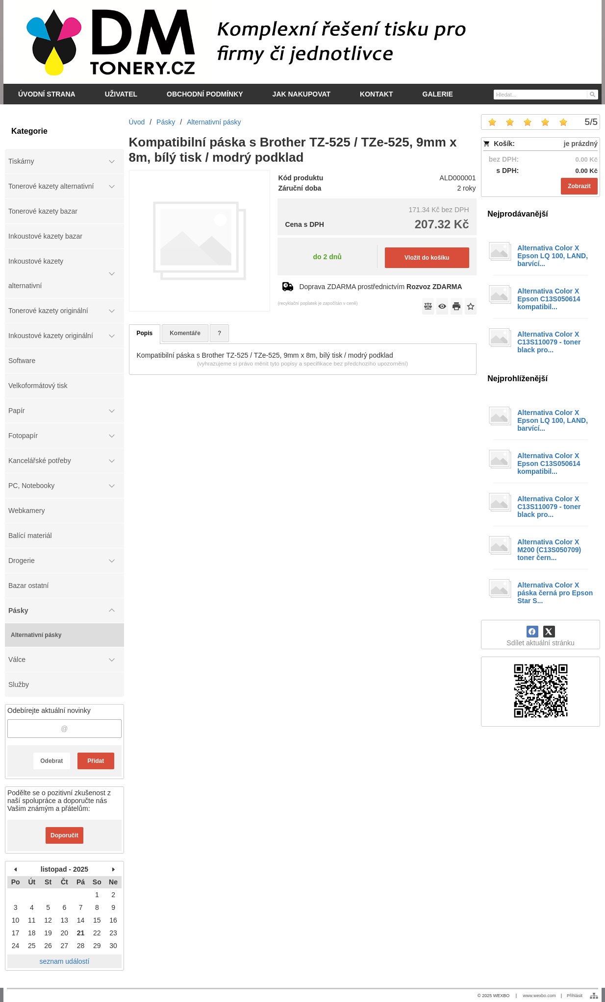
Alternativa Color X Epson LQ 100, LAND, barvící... (552, 256)
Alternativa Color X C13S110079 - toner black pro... (548, 342)
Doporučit (64, 835)
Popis (145, 333)
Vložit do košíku (426, 257)
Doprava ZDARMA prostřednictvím (380, 287)
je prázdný (581, 143)
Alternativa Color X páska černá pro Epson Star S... (555, 593)
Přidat (95, 761)
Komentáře (185, 333)
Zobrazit (579, 186)
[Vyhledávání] (546, 94)
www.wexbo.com (539, 995)
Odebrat (51, 761)
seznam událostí (64, 961)
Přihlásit (574, 995)
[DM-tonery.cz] (302, 41)
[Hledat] (592, 94)
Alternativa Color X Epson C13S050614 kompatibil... (548, 299)
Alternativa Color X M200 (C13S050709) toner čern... (549, 550)
